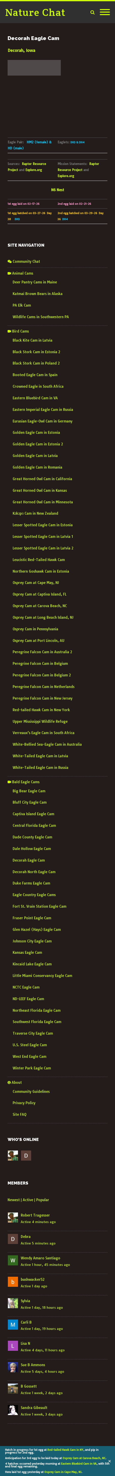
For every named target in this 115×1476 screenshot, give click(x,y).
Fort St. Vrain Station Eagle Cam (39, 906)
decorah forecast (34, 79)
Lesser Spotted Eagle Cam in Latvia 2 (43, 548)
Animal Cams (20, 273)
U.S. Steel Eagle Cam (30, 1045)
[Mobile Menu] (105, 12)
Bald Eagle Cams (24, 782)
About (15, 1082)
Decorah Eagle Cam (29, 860)
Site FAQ (19, 1114)
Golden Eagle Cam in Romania (37, 467)
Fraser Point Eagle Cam (32, 918)
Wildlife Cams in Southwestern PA (41, 317)
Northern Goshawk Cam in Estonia (41, 571)
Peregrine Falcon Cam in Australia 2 (42, 652)
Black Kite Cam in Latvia (32, 340)
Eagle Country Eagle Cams (34, 895)
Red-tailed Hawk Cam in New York (41, 710)
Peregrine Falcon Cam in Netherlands (43, 686)
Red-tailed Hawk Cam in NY (65, 1450)
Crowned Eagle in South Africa (38, 386)
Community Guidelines (31, 1091)
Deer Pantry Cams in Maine (35, 282)
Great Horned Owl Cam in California (42, 479)
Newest (14, 1200)
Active (28, 1200)
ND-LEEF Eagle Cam (28, 999)
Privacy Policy (24, 1103)
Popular (42, 1200)
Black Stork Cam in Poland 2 (36, 363)
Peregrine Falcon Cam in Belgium (40, 663)
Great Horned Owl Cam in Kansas (40, 490)
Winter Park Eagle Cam (32, 1068)
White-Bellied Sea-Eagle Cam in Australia (47, 744)
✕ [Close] (109, 1461)
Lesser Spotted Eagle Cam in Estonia (43, 525)
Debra (26, 1236)
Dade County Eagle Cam (32, 837)
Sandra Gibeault (34, 1407)
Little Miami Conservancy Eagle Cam (42, 975)
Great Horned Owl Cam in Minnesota (43, 502)
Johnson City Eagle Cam (32, 941)
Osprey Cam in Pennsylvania (35, 629)
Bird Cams (18, 331)
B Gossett (29, 1386)
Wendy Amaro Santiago (40, 1258)
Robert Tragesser (35, 1215)
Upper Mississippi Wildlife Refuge (40, 721)
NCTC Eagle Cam (26, 987)
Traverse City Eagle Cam (33, 1033)
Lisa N (25, 1343)
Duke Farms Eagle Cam (31, 883)
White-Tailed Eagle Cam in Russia (40, 767)
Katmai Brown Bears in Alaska (38, 293)
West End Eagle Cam (29, 1056)
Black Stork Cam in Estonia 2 (36, 352)
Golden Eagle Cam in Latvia (35, 455)
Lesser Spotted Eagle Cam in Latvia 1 (43, 536)
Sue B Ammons (33, 1365)
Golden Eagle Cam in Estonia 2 (38, 444)
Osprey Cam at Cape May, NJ (36, 582)
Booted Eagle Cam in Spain (35, 375)
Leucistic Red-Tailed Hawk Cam (39, 559)
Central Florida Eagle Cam (34, 825)
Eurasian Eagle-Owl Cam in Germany (42, 421)
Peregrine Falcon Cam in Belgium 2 (42, 675)
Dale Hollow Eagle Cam (32, 848)
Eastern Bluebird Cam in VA (79, 1463)
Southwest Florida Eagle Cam (37, 1022)
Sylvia (25, 1301)
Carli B (26, 1322)
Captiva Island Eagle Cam (33, 814)
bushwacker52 (33, 1279)
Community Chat (24, 261)
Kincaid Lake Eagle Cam (32, 964)
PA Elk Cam (22, 305)
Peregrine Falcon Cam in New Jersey (42, 698)
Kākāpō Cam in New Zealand (35, 513)
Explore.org (33, 170)
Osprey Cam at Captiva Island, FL (39, 594)
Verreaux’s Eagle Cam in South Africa (43, 733)
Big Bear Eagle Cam (29, 791)
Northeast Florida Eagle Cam (37, 1010)
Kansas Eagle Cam (27, 952)
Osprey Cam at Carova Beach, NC (84, 1458)
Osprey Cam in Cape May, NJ (62, 1472)
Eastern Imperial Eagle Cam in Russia (43, 409)
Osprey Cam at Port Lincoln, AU (38, 640)
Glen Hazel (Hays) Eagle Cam (37, 929)
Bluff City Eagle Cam (30, 802)
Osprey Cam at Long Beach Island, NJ (43, 617)
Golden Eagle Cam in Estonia (36, 432)
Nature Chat (35, 12)
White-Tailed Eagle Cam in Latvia (40, 756)
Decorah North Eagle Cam (34, 872)
